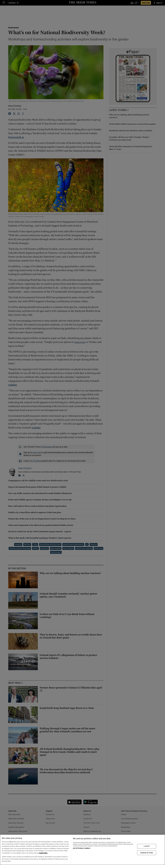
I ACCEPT (147, 846)
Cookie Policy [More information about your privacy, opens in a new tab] (43, 853)
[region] (82, 850)
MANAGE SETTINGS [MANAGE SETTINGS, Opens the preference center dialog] (146, 852)
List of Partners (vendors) (81, 848)
